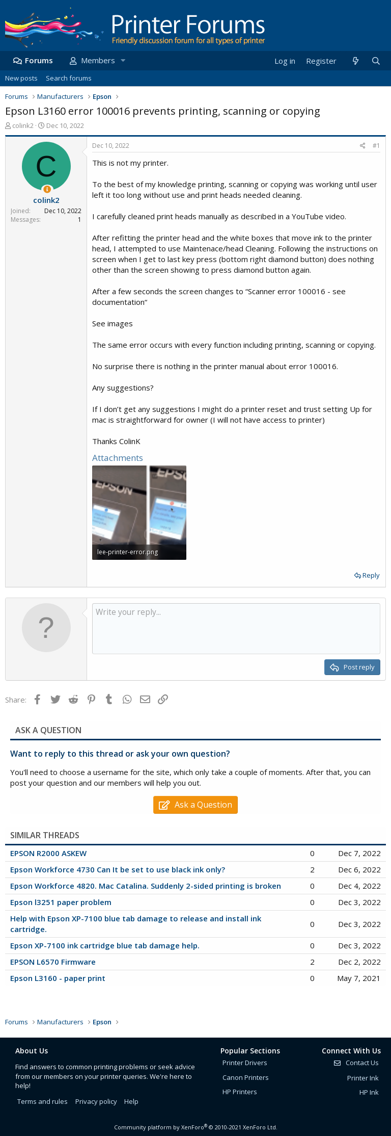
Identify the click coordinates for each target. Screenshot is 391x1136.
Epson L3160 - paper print (57, 978)
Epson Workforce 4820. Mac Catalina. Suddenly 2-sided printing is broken (145, 886)
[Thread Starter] (47, 189)
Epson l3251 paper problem (60, 902)
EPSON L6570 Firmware (53, 962)
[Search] (376, 60)
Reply (371, 575)
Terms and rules (42, 1101)
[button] (123, 60)
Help (131, 1101)
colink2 (23, 125)
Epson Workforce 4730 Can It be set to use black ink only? (117, 869)
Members (98, 60)
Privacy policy (96, 1101)
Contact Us (356, 1062)
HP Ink (369, 1092)
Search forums (69, 78)
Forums (39, 60)
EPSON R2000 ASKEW (48, 853)
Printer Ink (363, 1077)
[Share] (362, 146)
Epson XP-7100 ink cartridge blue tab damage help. (105, 945)
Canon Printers (245, 1077)
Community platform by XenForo (195, 1127)
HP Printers (239, 1091)
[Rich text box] (236, 628)
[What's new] (355, 60)
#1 (376, 145)
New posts (21, 78)
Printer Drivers (244, 1062)
